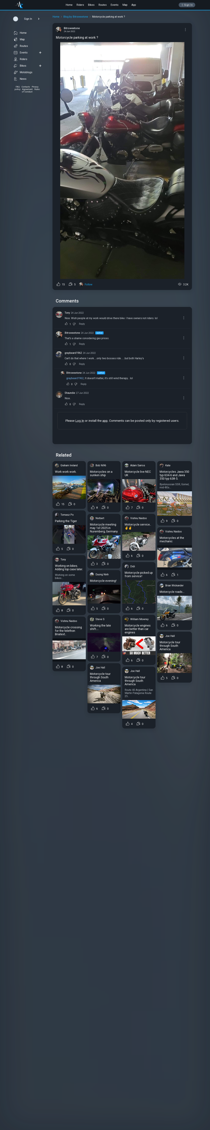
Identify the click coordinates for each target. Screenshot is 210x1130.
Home (69, 4)
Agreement (27, 89)
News (20, 79)
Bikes (91, 4)
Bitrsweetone (72, 332)
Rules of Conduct (31, 90)
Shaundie (70, 392)
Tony (67, 312)
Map (124, 4)
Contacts (25, 87)
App (133, 4)
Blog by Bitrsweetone (75, 16)
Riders (80, 4)
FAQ (18, 87)
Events (114, 4)
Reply (82, 324)
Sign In (187, 5)
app (105, 421)
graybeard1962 (73, 352)
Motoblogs (23, 72)
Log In (79, 421)
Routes (102, 4)
